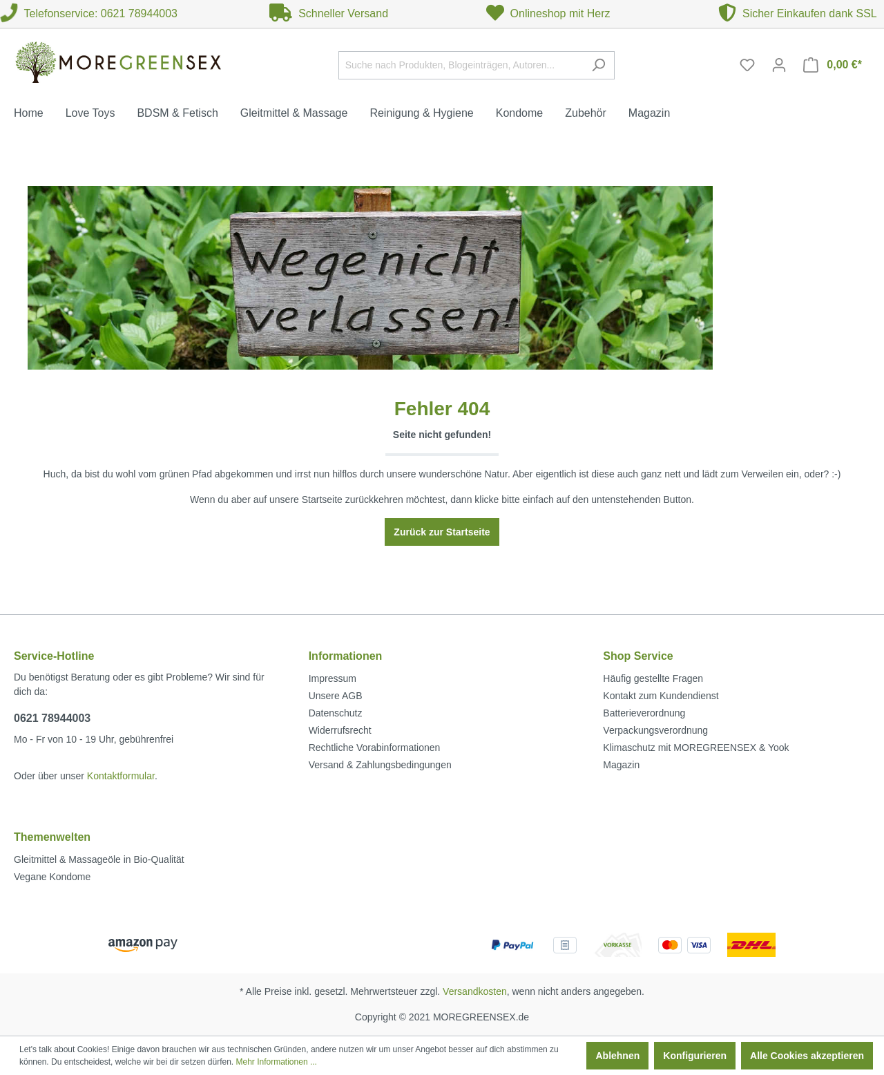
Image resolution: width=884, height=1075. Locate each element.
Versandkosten (475, 991)
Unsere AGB (336, 695)
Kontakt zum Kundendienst (660, 695)
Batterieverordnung (644, 713)
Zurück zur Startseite (442, 532)
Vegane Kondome (52, 876)
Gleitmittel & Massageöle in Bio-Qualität (99, 859)
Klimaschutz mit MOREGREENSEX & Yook (696, 747)
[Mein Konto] (779, 65)
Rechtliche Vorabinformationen (375, 747)
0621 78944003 (52, 718)
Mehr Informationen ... (276, 1062)
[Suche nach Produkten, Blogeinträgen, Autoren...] (460, 65)
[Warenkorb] (832, 65)
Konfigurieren (695, 1055)
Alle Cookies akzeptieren (807, 1055)
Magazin (621, 764)
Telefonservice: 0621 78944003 (88, 13)
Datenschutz (336, 713)
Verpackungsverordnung (655, 730)
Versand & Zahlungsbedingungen (380, 764)
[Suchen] (598, 65)
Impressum (332, 678)
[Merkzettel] (747, 65)
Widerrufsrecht (340, 730)
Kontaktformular (121, 775)
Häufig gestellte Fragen (653, 678)
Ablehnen (617, 1055)
